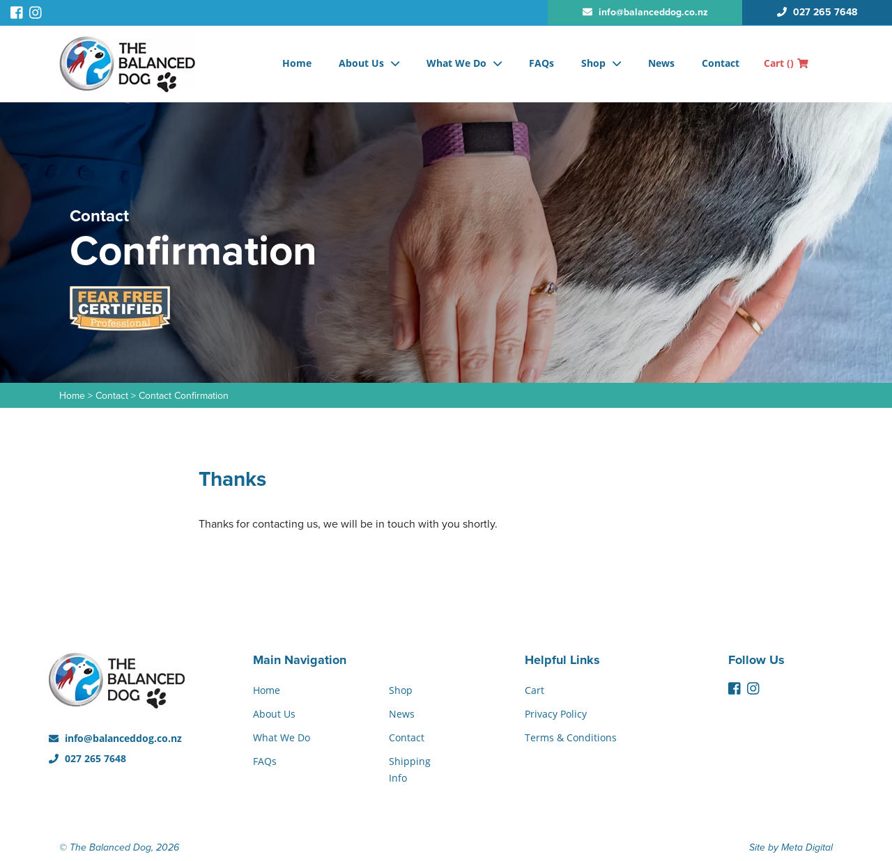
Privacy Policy (556, 713)
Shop (593, 63)
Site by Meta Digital (791, 847)
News (661, 63)
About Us (361, 63)
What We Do (456, 63)
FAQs (541, 63)
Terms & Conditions (571, 737)
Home (297, 63)
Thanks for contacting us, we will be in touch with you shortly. (348, 524)
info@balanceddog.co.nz (115, 738)
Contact (720, 63)
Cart (786, 63)
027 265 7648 (87, 758)
